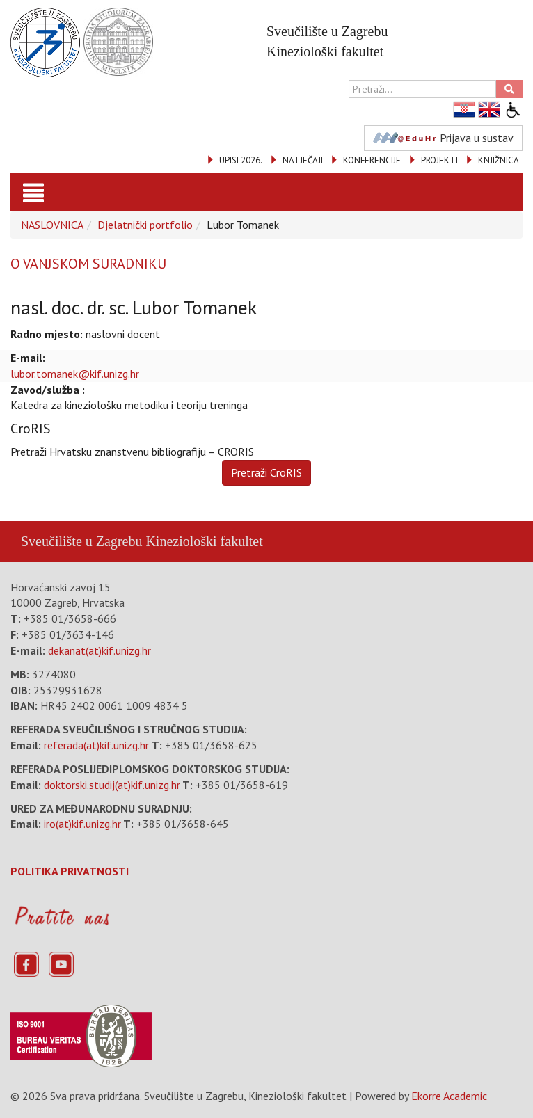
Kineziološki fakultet (203, 541)
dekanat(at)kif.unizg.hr (99, 650)
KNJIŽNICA (498, 160)
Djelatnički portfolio (145, 225)
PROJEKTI (439, 160)
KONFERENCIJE (372, 160)
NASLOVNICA (52, 225)
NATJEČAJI (303, 160)
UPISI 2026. (240, 160)
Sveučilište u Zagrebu (81, 541)
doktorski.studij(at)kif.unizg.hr (112, 785)
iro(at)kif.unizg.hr (82, 824)
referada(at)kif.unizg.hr (96, 745)
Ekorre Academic (449, 1096)
